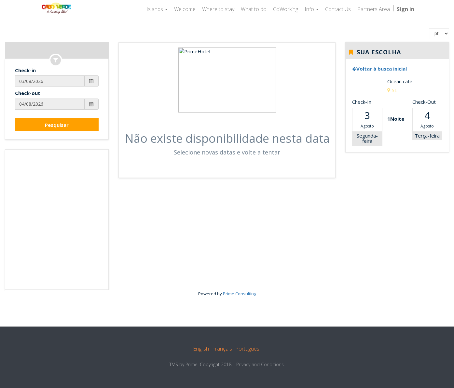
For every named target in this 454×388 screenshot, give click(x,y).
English (201, 348)
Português (247, 348)
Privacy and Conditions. (260, 364)
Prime (192, 364)
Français (222, 348)
